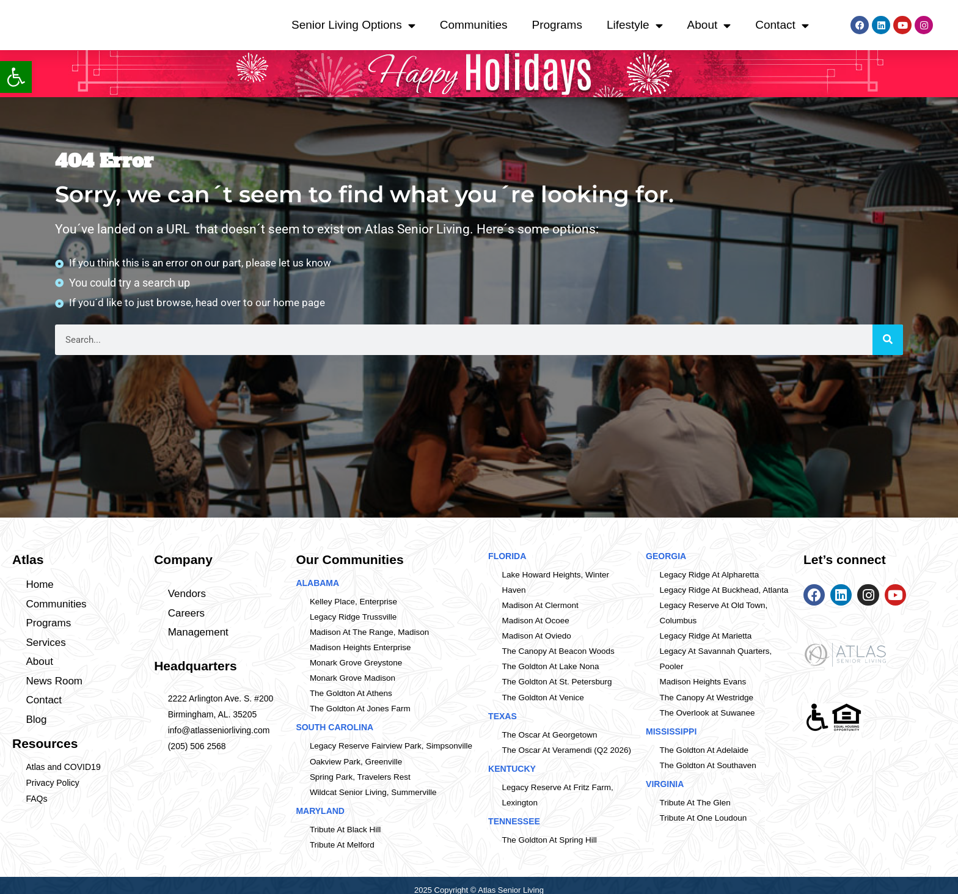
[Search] (887, 342)
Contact (781, 25)
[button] (16, 77)
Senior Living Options (353, 25)
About (709, 25)
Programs (557, 24)
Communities (474, 24)
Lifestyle (635, 25)
